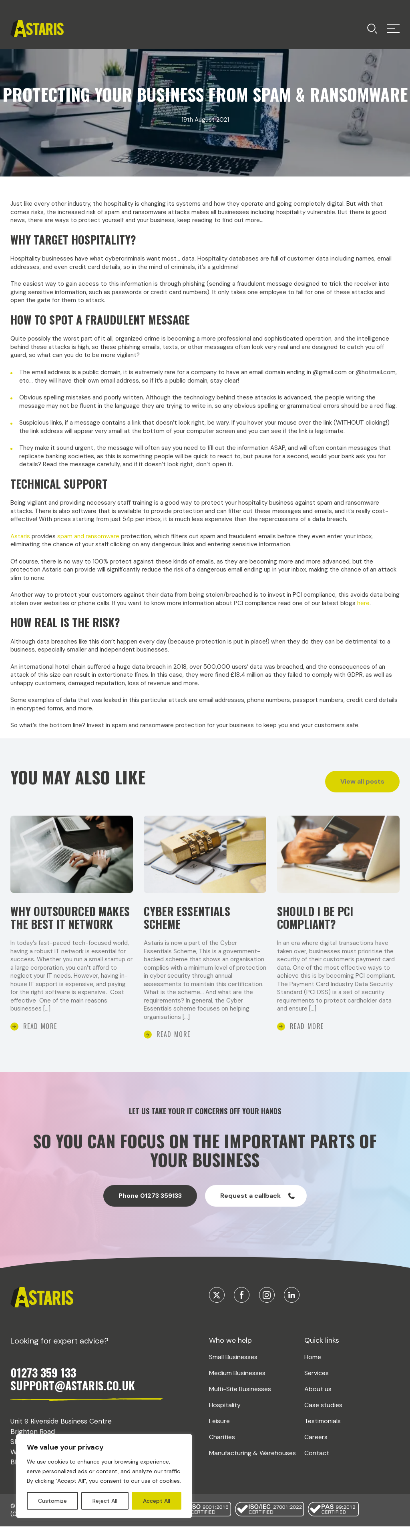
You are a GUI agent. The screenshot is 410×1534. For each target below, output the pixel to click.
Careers (316, 1454)
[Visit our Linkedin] (291, 1312)
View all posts (362, 781)
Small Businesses (233, 1374)
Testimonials (322, 1438)
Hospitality (225, 1422)
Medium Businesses (237, 1390)
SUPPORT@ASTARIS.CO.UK (72, 1402)
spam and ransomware (88, 536)
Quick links (321, 1357)
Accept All (156, 1500)
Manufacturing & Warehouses (252, 1470)
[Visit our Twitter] (217, 1312)
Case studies (323, 1422)
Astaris (20, 536)
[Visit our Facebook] (241, 1312)
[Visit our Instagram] (267, 1312)
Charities (222, 1454)
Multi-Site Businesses (240, 1406)
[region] (104, 1476)
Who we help (230, 1357)
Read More (40, 1043)
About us (318, 1406)
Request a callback (257, 1213)
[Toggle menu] (372, 29)
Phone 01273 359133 (150, 1213)
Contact (316, 1470)
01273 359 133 (43, 1390)
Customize (52, 1500)
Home (312, 1374)
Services (316, 1390)
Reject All (104, 1500)
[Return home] (37, 28)
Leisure (219, 1438)
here (363, 603)
